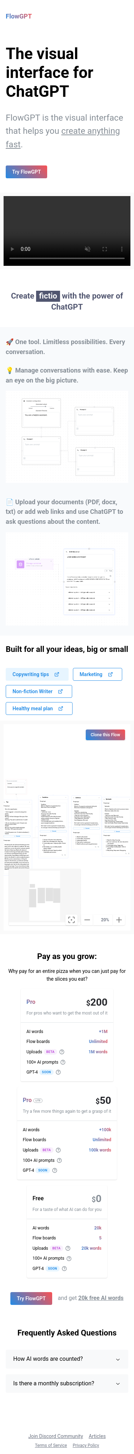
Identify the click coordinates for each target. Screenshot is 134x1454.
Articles (97, 1436)
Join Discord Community (55, 1436)
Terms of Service (51, 1445)
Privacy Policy (86, 1445)
